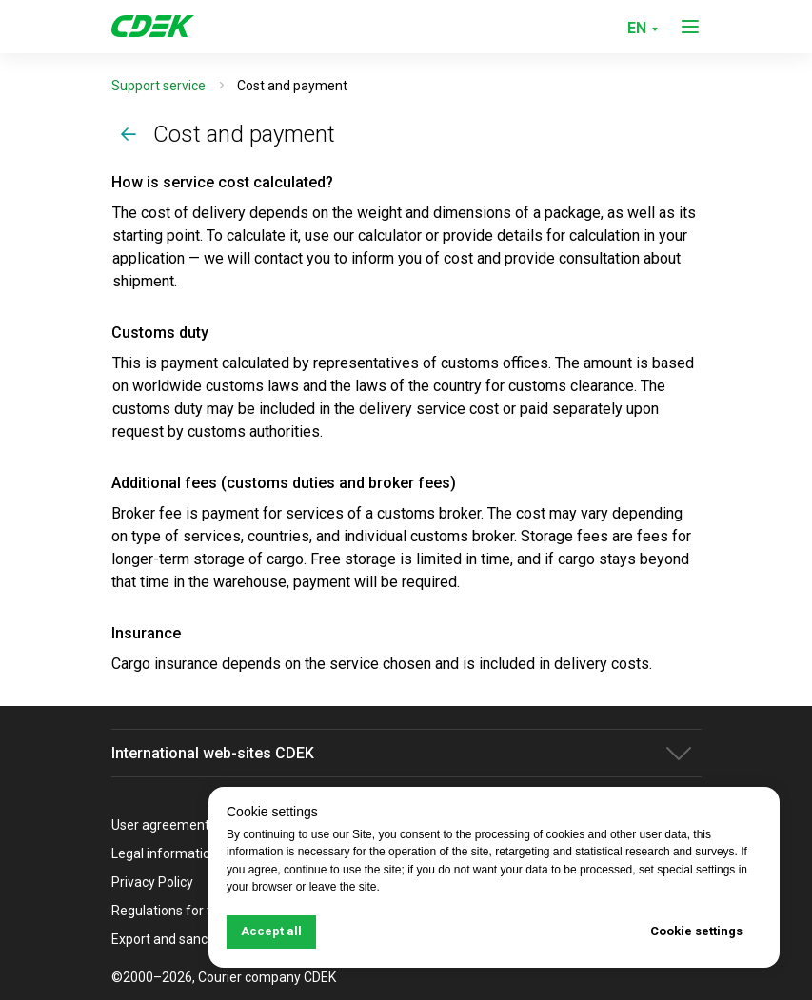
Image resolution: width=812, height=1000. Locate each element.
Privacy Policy (152, 882)
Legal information (164, 853)
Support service (158, 85)
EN (636, 28)
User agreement (160, 825)
